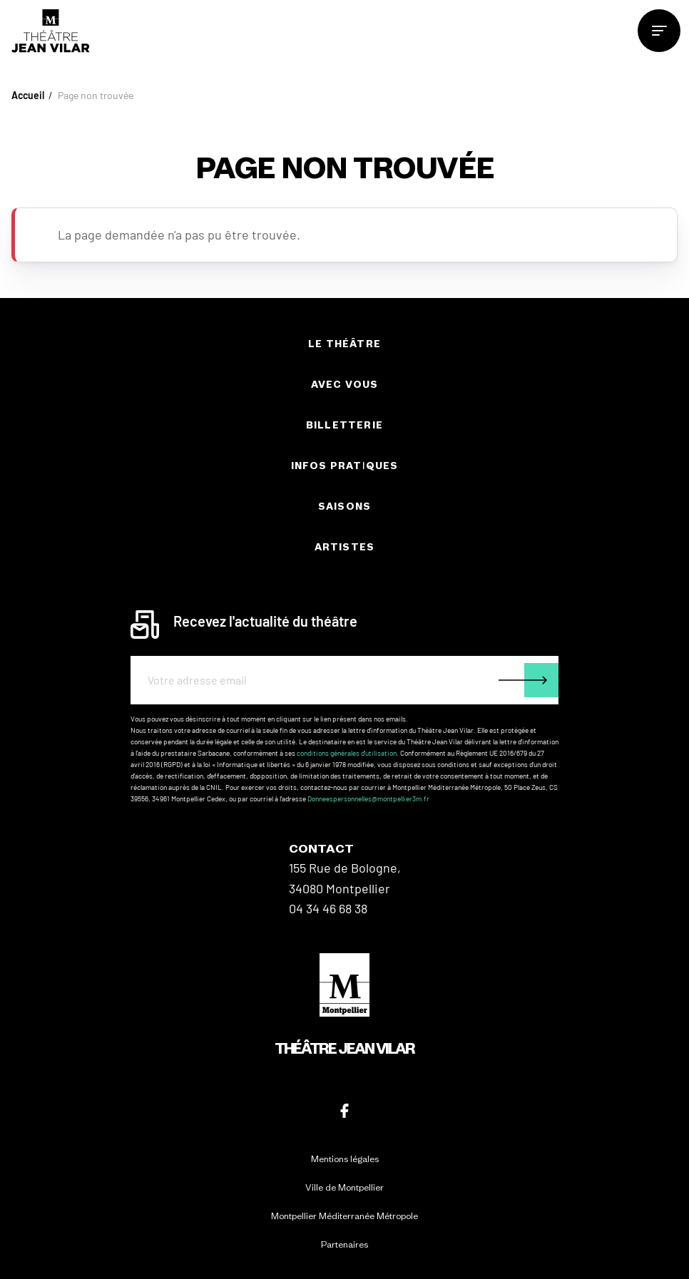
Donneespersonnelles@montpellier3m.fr (368, 798)
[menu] (659, 30)
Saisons (344, 506)
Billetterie (344, 425)
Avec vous (345, 385)
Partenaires (344, 1244)
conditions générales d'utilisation (347, 753)
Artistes (345, 547)
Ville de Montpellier (344, 1187)
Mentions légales (345, 1159)
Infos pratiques (345, 466)
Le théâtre (344, 344)
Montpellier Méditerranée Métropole (344, 1216)
